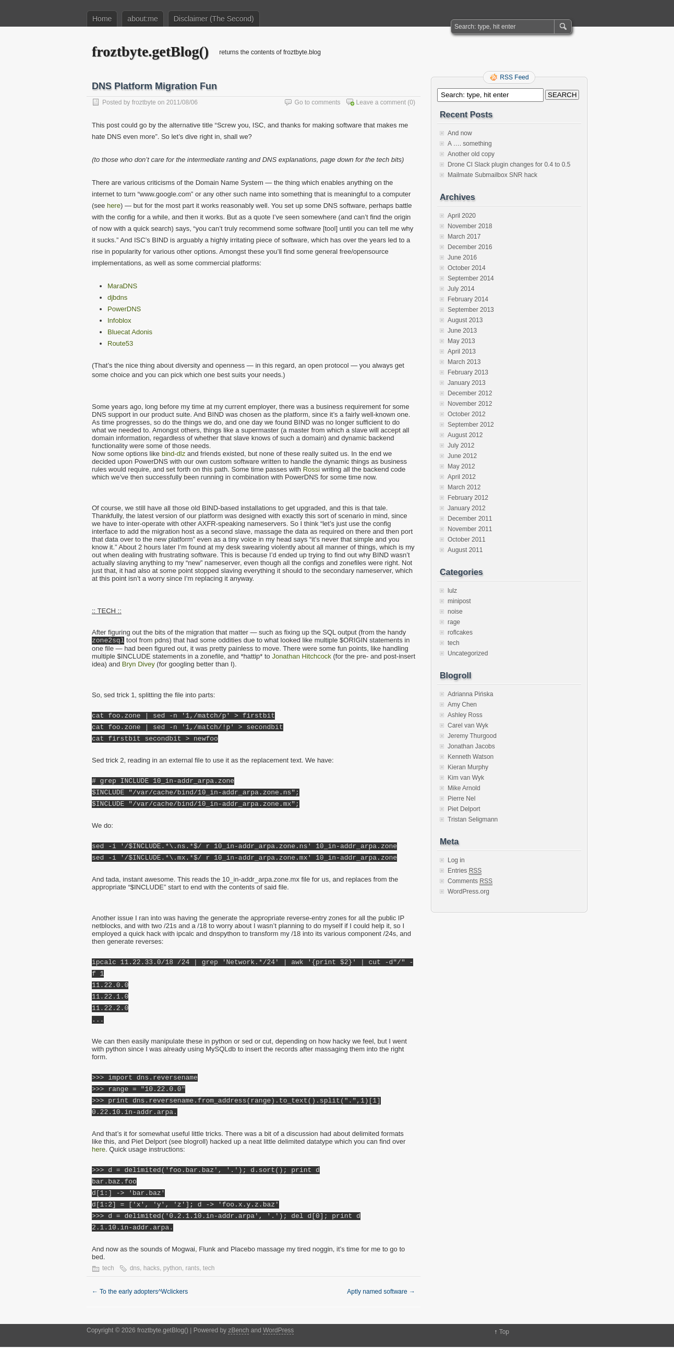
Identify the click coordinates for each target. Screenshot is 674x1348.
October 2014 (467, 268)
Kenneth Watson (471, 756)
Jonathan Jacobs (471, 746)
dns (135, 1269)
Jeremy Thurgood (472, 736)
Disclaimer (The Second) (214, 19)
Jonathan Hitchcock (301, 657)
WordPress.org (468, 891)
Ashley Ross (465, 715)
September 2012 (471, 424)
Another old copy (471, 154)
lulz (452, 590)
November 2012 (470, 403)
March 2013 (464, 362)
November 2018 (470, 226)
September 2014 (471, 278)
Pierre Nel (461, 798)
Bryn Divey (138, 665)
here (114, 205)
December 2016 (470, 247)
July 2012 (461, 445)
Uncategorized (468, 653)
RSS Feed (514, 77)
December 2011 (470, 518)
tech (108, 1269)
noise (455, 611)
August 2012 (465, 435)
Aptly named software (381, 1292)
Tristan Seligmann (473, 819)
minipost (459, 601)
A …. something (470, 143)
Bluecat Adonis (129, 332)
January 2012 (467, 508)
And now (460, 133)
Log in (456, 860)
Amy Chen (462, 704)
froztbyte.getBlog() (150, 51)
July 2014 (461, 288)
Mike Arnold (464, 788)
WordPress (278, 1331)
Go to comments (318, 102)
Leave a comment (381, 102)
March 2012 (464, 487)
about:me (142, 19)
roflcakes (460, 632)
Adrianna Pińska (470, 694)
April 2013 (462, 351)
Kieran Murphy (468, 767)
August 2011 (465, 550)
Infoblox (119, 320)
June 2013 (462, 330)
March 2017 (464, 236)
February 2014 (468, 299)
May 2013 (461, 341)
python (172, 1269)
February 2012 (468, 497)
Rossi (311, 469)
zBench (238, 1331)
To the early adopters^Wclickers (140, 1292)
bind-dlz (174, 454)
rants (192, 1269)
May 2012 (461, 466)
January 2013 (467, 382)
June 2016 (462, 257)
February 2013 (468, 372)
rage (454, 622)
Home (102, 19)
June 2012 (462, 456)
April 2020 (462, 215)
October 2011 (467, 539)
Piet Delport (464, 809)
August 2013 (465, 320)
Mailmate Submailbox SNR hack (492, 175)
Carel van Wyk (468, 725)
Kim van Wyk (466, 777)
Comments (470, 881)
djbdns (117, 297)
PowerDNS (124, 309)
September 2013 (471, 309)
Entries (465, 871)
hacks (151, 1269)
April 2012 (462, 476)
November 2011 (470, 529)
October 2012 (467, 414)
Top (504, 1333)
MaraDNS (122, 286)
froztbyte (144, 102)
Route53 (120, 343)
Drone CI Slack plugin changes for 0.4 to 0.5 (509, 164)
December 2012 (470, 393)
